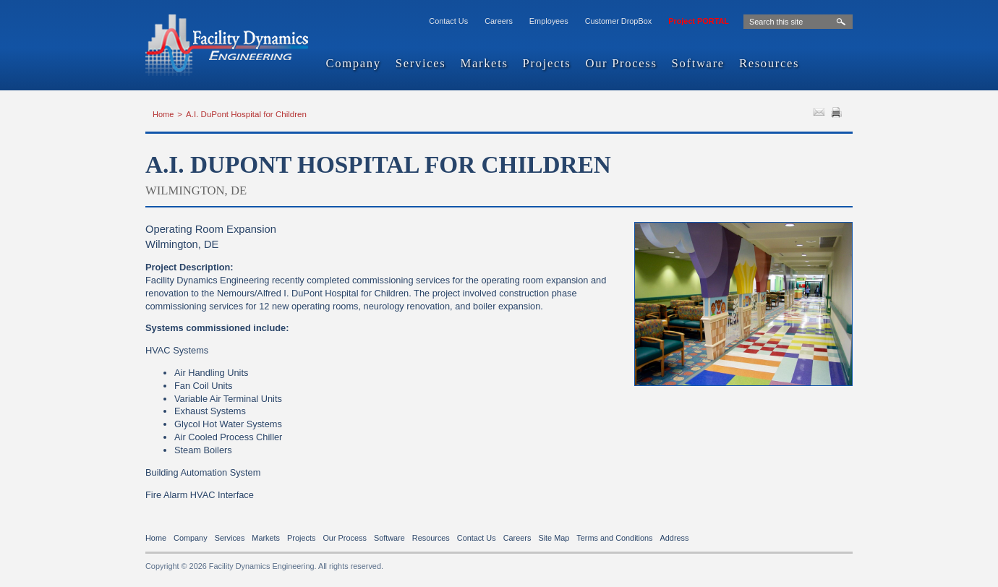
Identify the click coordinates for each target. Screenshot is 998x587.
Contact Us (448, 21)
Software (698, 64)
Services (421, 64)
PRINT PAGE (838, 114)
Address (674, 538)
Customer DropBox (618, 21)
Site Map (553, 538)
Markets (484, 64)
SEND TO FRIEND (821, 114)
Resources (769, 64)
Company (353, 64)
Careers (499, 21)
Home (163, 114)
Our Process (621, 64)
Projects (547, 64)
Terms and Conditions (614, 538)
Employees (548, 21)
